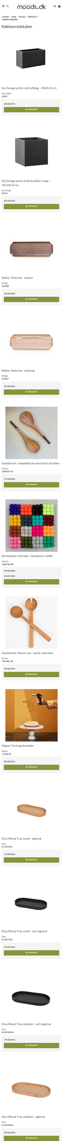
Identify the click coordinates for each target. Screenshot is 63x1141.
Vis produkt (31, 109)
